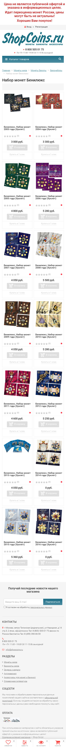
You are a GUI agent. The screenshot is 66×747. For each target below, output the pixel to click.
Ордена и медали (12, 670)
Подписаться (53, 601)
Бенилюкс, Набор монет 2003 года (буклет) (17, 128)
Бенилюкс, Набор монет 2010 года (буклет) (48, 335)
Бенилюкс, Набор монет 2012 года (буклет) (48, 404)
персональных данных (41, 607)
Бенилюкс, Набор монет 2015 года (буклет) (17, 543)
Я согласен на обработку (28, 607)
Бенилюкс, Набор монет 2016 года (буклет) (48, 543)
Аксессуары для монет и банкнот (20, 677)
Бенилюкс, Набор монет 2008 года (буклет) (48, 266)
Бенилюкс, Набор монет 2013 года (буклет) (17, 474)
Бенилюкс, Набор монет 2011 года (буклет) (17, 404)
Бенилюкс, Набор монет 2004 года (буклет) (48, 128)
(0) (11, 136)
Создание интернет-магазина (16, 737)
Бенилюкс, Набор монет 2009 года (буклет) (17, 335)
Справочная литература (15, 681)
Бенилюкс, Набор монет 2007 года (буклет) (17, 266)
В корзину (19, 147)
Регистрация (41, 27)
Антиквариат (10, 673)
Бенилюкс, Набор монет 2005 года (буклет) (17, 197)
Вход (27, 27)
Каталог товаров (17, 59)
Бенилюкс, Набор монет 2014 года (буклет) (48, 474)
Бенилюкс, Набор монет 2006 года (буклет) (48, 197)
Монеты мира (10, 662)
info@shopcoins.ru (14, 649)
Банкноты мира (11, 666)
